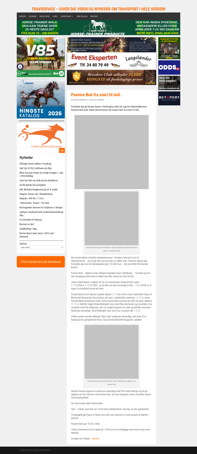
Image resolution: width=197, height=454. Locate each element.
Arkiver (23, 243)
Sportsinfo (66, 16)
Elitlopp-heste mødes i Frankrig (35, 163)
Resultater (44, 16)
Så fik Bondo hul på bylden (33, 184)
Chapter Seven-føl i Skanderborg (36, 194)
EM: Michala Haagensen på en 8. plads (39, 189)
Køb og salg (82, 16)
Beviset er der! (27, 224)
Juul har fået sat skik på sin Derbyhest (39, 180)
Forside (22, 16)
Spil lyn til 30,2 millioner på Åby (36, 168)
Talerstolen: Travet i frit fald (34, 202)
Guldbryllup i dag (28, 228)
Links (55, 16)
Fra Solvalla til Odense (31, 219)
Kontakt (94, 16)
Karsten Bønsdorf (79, 100)
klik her (95, 438)
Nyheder (32, 16)
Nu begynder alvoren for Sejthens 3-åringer (41, 207)
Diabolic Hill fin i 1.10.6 (32, 198)
